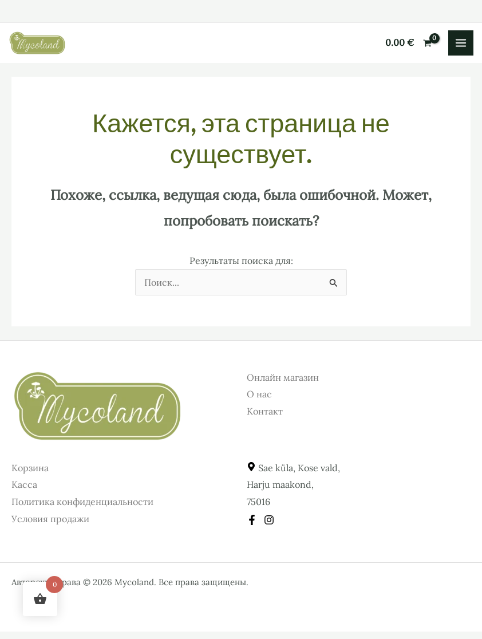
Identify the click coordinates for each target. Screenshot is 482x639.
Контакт (265, 411)
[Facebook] (252, 520)
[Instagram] (269, 520)
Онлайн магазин (283, 377)
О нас (259, 394)
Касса (24, 484)
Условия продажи (50, 518)
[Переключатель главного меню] (460, 43)
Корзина (30, 468)
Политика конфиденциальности (82, 501)
